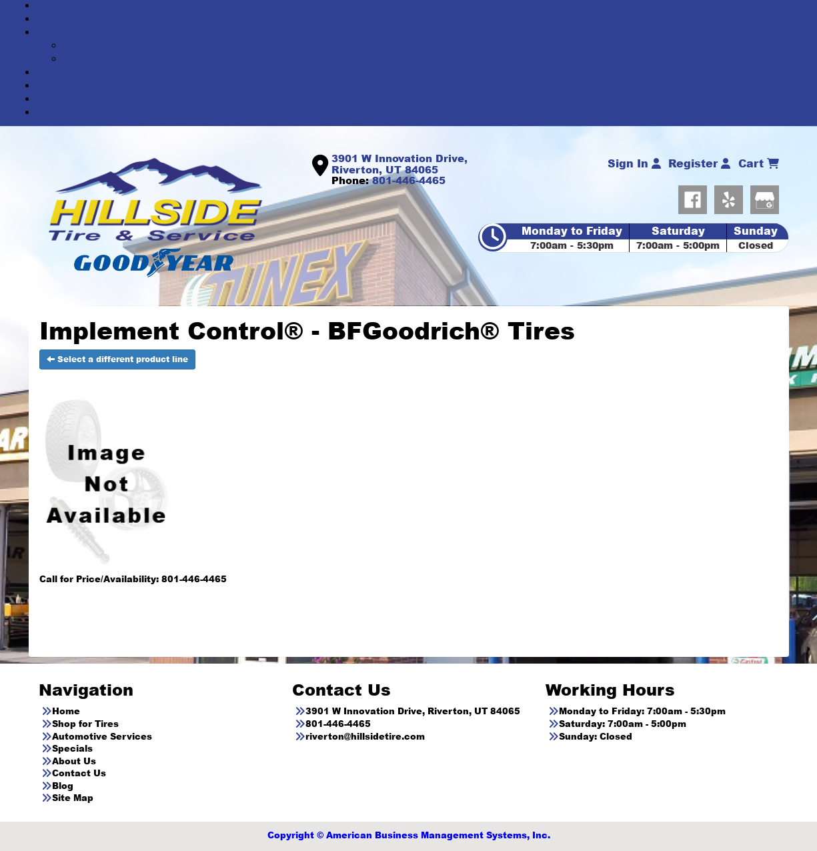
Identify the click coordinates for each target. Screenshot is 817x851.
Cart (758, 163)
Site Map (72, 798)
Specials (72, 748)
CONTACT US (421, 99)
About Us (74, 761)
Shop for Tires (85, 724)
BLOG (422, 112)
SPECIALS (422, 72)
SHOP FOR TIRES (422, 19)
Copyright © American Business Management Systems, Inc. (408, 835)
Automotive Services (102, 736)
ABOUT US (422, 85)
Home (66, 711)
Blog (62, 786)
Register (699, 163)
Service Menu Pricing (435, 59)
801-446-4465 (409, 180)
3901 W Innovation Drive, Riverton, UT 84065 (399, 164)
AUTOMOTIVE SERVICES (422, 32)
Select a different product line (117, 359)
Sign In (634, 163)
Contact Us (79, 773)
